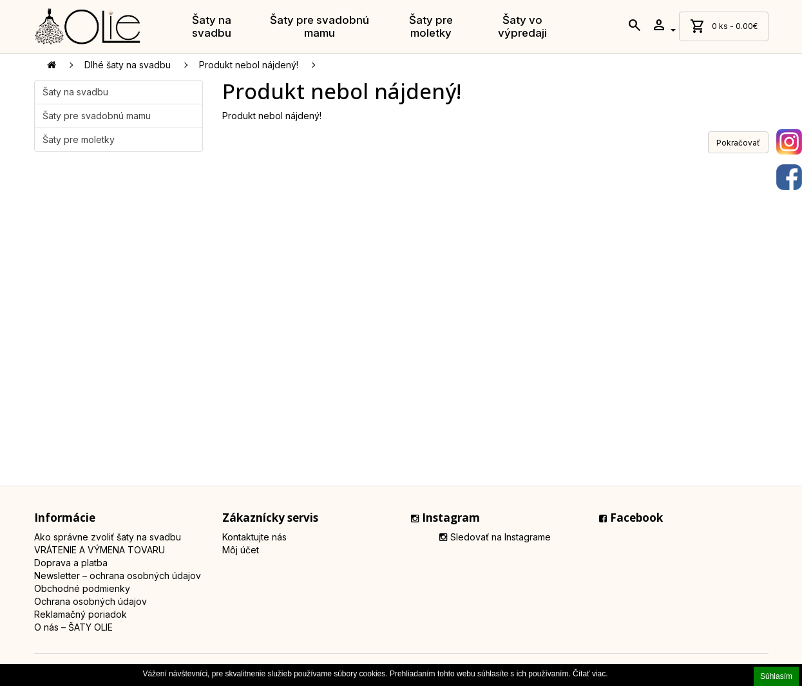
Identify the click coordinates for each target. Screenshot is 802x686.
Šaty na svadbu (211, 26)
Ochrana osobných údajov (90, 601)
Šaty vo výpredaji (522, 26)
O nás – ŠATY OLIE (73, 627)
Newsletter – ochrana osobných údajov (117, 575)
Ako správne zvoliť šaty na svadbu (107, 536)
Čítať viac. (590, 673)
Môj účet (240, 549)
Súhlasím (776, 676)
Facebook (631, 517)
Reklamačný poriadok (80, 614)
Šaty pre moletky (431, 26)
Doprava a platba (71, 562)
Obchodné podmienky (82, 588)
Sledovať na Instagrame (495, 536)
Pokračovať (738, 143)
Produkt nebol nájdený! (248, 64)
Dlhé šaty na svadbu (127, 64)
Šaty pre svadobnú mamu (319, 26)
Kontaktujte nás (254, 536)
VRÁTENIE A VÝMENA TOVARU (99, 549)
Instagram (445, 517)
